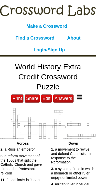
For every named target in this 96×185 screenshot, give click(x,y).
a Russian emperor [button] (18, 149)
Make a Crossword (46, 26)
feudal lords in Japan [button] (20, 180)
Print (17, 98)
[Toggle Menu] (79, 96)
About (74, 38)
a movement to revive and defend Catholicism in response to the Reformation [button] (71, 155)
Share (32, 98)
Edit (46, 98)
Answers (63, 98)
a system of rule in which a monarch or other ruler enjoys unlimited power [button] (72, 173)
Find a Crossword (35, 38)
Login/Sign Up (49, 49)
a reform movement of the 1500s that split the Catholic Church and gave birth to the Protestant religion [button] (21, 164)
